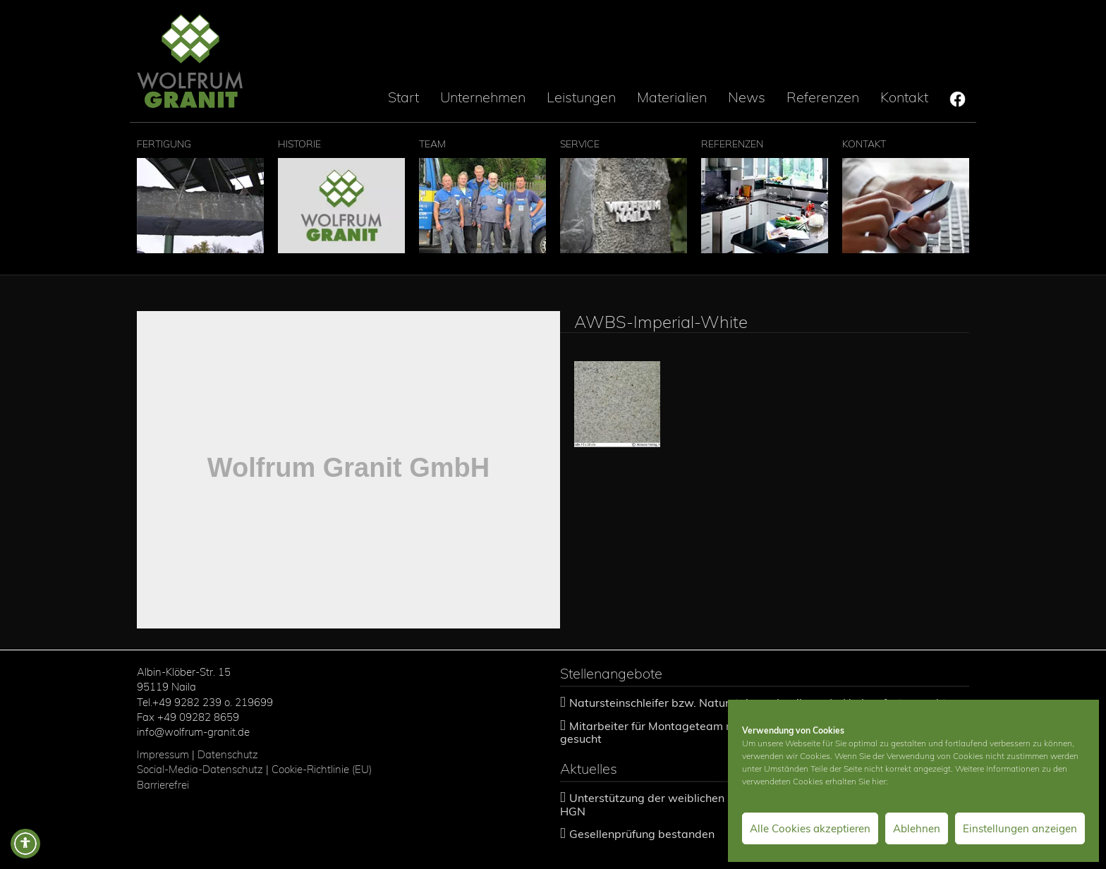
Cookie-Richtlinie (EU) (323, 769)
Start (403, 97)
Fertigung (200, 195)
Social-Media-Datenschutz (200, 769)
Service (623, 195)
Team (482, 195)
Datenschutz (228, 754)
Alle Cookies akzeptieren (810, 828)
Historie (341, 195)
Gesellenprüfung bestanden (642, 834)
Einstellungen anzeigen (1020, 828)
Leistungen (581, 97)
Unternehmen (482, 97)
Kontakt (904, 97)
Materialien (672, 97)
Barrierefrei (163, 784)
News (746, 97)
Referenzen (822, 97)
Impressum (163, 754)
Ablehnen (916, 828)
